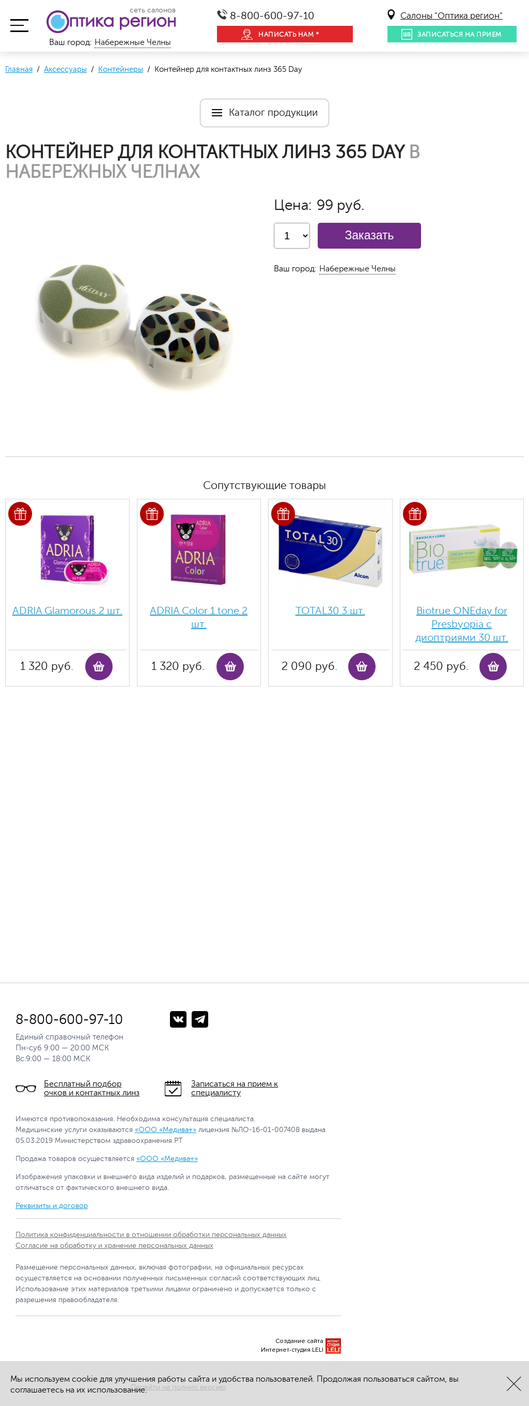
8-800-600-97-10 (272, 16)
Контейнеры (120, 69)
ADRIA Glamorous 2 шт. (67, 611)
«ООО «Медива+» (165, 1130)
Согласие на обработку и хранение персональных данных (114, 1245)
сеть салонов (153, 10)
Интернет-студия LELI (292, 1350)
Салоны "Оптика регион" (451, 16)
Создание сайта (299, 1341)
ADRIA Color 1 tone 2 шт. (198, 617)
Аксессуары (65, 69)
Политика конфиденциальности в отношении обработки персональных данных (151, 1235)
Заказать (369, 235)
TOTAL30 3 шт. (330, 611)
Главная (19, 69)
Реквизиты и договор (51, 1206)
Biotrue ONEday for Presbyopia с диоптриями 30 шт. (461, 624)
